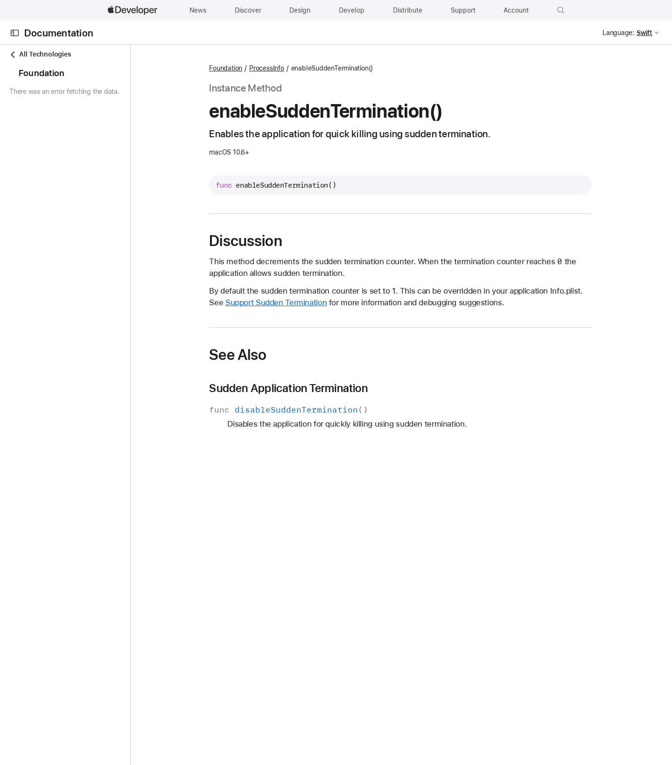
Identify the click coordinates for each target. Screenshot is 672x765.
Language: (618, 32)
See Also (274, 354)
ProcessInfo (303, 68)
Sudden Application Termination (324, 388)
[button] (561, 10)
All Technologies (40, 54)
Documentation (58, 33)
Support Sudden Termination (312, 302)
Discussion (281, 240)
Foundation (262, 68)
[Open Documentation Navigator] (14, 33)
